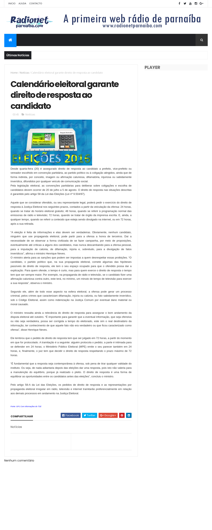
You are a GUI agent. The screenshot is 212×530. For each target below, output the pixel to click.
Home (14, 72)
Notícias (24, 72)
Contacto (35, 3)
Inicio (11, 3)
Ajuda (22, 3)
